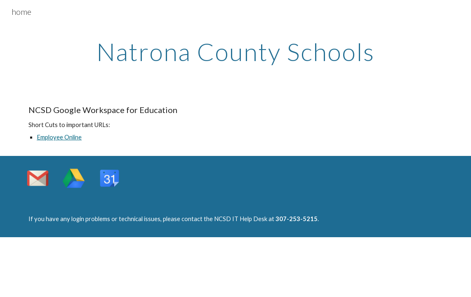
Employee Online (59, 137)
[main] (235, 51)
